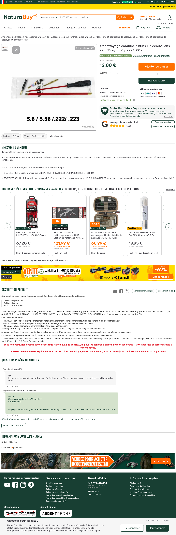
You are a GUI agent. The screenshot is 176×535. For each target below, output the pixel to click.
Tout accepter (157, 528)
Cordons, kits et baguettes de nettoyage (113, 37)
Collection (54, 28)
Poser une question (163, 122)
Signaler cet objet (165, 291)
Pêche (21, 28)
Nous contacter (167, 2)
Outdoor (96, 28)
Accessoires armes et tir (37, 37)
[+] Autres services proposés (112, 96)
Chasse (8, 28)
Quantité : (104, 73)
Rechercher (124, 17)
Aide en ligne (152, 2)
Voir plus (170, 190)
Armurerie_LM (124, 122)
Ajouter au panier (156, 66)
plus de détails (56, 136)
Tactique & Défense (75, 28)
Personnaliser (132, 528)
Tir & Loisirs (37, 28)
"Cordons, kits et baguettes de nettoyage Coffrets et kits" (102, 189)
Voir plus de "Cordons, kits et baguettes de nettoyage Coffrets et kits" (35, 260)
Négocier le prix (156, 81)
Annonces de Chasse (12, 37)
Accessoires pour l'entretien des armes (71, 37)
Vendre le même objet (143, 291)
